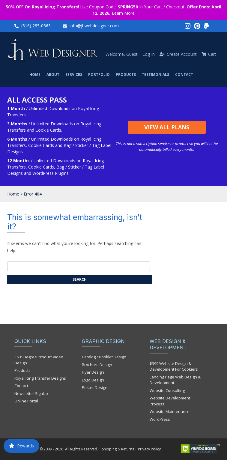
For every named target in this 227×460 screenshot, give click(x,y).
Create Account (182, 54)
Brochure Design (97, 364)
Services (73, 74)
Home (34, 74)
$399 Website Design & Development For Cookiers (174, 366)
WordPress (160, 419)
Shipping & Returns (118, 449)
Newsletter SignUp (31, 393)
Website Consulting (167, 390)
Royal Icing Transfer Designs (40, 378)
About (52, 74)
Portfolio (99, 74)
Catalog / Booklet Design (104, 357)
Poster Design (94, 387)
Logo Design (93, 380)
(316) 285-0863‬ (36, 25)
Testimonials (155, 74)
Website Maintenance (170, 411)
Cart (212, 54)
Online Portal (26, 401)
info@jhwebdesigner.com (94, 25)
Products (126, 74)
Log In (148, 54)
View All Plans (166, 127)
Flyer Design (93, 372)
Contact (184, 74)
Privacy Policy (149, 449)
